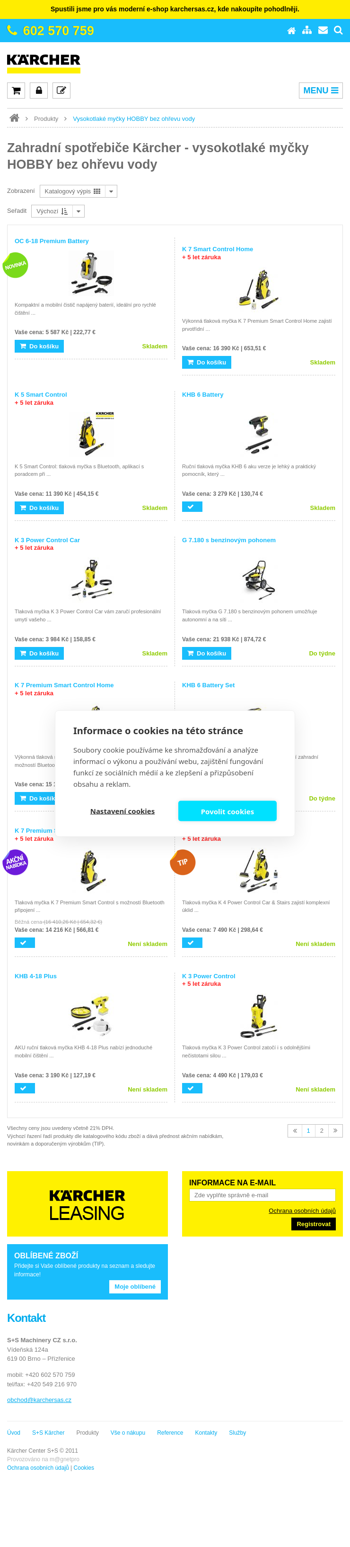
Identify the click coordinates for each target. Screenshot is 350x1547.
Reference (170, 1432)
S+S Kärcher (48, 1432)
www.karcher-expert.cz (14, 118)
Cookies (84, 1468)
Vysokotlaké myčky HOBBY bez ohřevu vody (134, 118)
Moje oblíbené (135, 1286)
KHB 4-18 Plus (36, 976)
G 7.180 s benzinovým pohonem (229, 540)
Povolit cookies (227, 811)
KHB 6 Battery (202, 394)
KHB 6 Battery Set (208, 685)
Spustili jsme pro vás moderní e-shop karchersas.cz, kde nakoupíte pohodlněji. (175, 9)
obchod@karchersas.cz (39, 1399)
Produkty (46, 118)
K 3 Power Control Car (47, 544)
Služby (237, 1432)
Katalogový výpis (72, 191)
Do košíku (39, 346)
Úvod (13, 1432)
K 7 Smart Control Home (217, 253)
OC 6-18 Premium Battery (52, 241)
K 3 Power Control (209, 980)
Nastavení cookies (122, 811)
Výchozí (52, 211)
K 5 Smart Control (41, 398)
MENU (321, 90)
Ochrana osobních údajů (302, 1210)
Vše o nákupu (128, 1432)
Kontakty (206, 1432)
